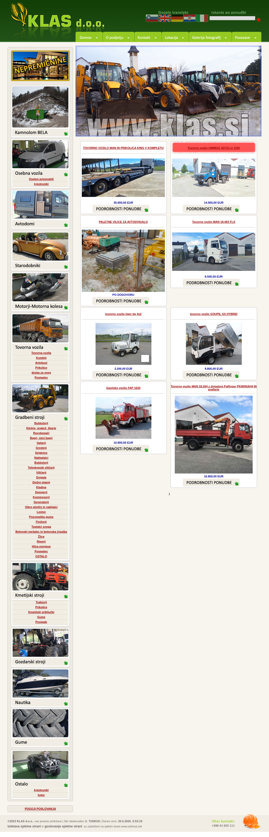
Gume (41, 617)
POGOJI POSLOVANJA (40, 808)
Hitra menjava (41, 546)
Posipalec (41, 377)
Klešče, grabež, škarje (41, 428)
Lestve (41, 511)
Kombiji (41, 357)
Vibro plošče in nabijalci (41, 507)
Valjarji (41, 442)
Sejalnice (41, 452)
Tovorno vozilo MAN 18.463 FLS (213, 221)
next (252, 127)
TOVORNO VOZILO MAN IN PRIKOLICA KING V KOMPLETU (123, 147)
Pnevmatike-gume (41, 516)
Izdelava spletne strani (24, 826)
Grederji (41, 447)
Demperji (41, 492)
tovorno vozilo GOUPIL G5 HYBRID (213, 313)
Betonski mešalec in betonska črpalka (41, 531)
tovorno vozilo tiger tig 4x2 (123, 313)
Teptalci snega (41, 526)
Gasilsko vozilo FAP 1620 (123, 387)
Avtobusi (41, 362)
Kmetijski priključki (41, 612)
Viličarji (41, 472)
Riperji (41, 541)
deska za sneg (41, 372)
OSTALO (41, 556)
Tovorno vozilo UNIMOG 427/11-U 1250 (213, 147)
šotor (41, 795)
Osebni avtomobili (41, 179)
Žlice (41, 536)
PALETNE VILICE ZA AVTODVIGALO (123, 221)
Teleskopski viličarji (41, 467)
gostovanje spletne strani (63, 826)
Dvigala (41, 477)
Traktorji (41, 602)
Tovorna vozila (41, 352)
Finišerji (41, 521)
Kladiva (41, 487)
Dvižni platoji (41, 482)
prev (237, 127)
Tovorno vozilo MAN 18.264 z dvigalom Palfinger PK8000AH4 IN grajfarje (214, 388)
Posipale (41, 621)
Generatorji (41, 502)
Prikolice (41, 367)
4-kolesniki (41, 184)
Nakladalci (41, 457)
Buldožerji (41, 423)
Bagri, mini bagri (41, 438)
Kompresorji (41, 497)
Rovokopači (41, 433)
